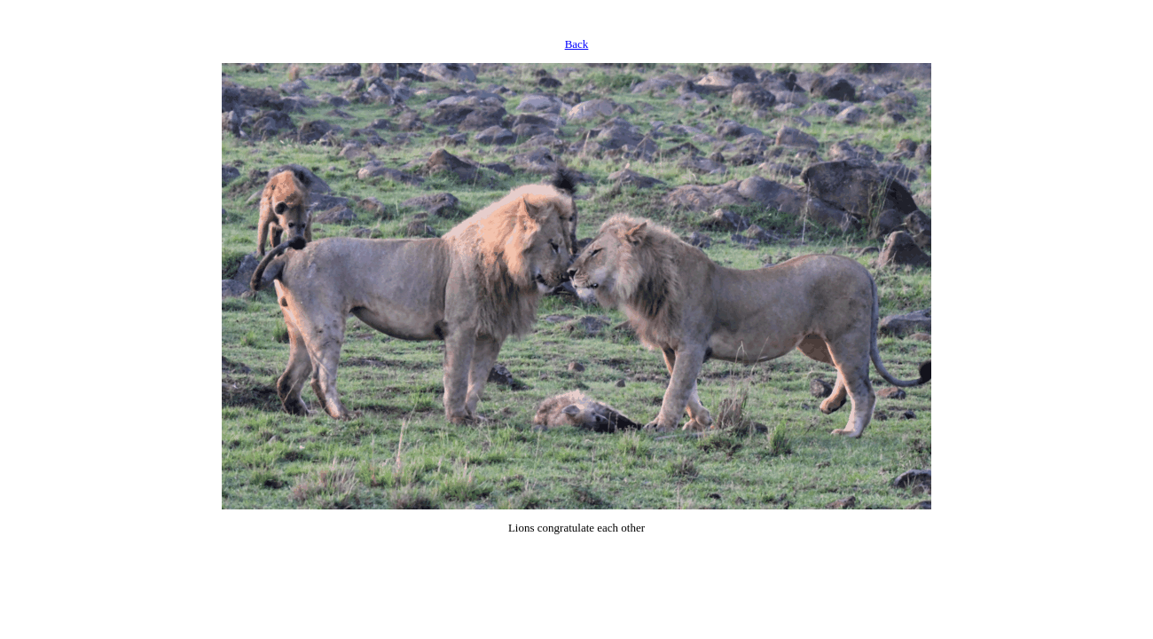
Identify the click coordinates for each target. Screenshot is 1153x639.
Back (577, 44)
